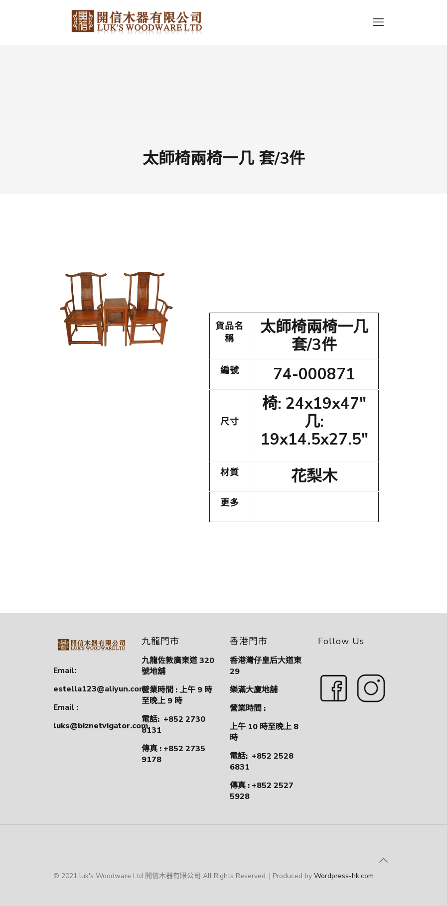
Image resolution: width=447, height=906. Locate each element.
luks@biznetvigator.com (100, 725)
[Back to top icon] (383, 860)
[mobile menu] (378, 22)
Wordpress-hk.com (344, 876)
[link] (117, 306)
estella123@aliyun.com (99, 688)
